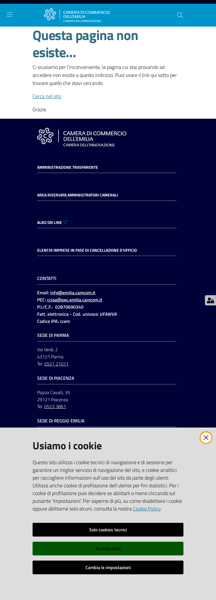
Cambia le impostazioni (108, 567)
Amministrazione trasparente (67, 167)
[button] (180, 15)
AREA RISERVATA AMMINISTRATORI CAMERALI (77, 195)
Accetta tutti (108, 548)
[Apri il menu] (9, 14)
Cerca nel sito (47, 96)
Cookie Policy (147, 508)
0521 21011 (56, 363)
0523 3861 (55, 406)
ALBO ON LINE (52, 222)
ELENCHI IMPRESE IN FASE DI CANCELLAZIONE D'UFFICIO (87, 250)
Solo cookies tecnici (108, 529)
